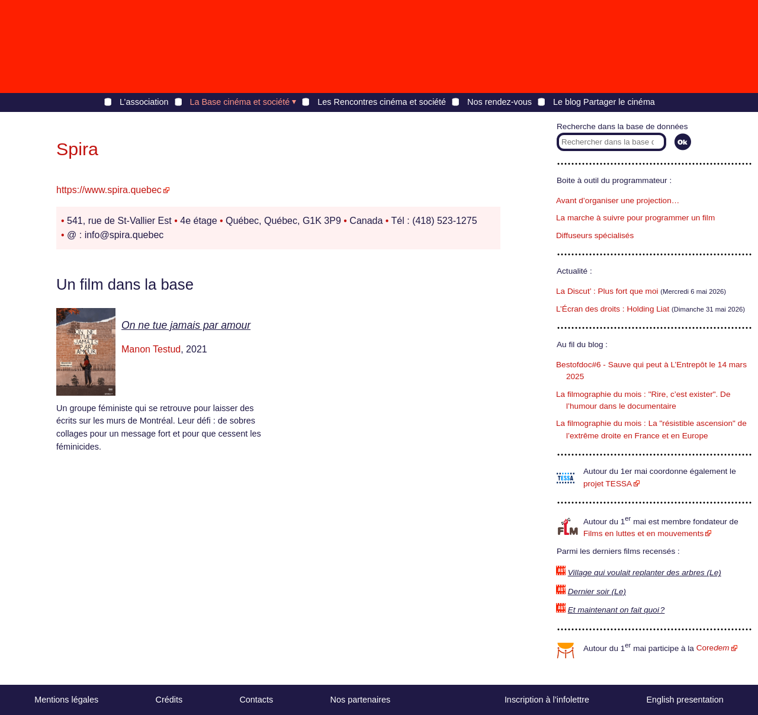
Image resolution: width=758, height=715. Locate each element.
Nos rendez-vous (499, 102)
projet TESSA (607, 483)
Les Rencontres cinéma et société (381, 102)
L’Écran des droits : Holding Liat (612, 308)
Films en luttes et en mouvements (643, 533)
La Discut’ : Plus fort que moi (607, 291)
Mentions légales (66, 699)
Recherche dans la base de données (622, 126)
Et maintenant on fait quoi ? (616, 609)
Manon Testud (151, 349)
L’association (144, 102)
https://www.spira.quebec (109, 190)
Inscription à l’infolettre (547, 699)
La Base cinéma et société (240, 102)
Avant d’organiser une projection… (617, 200)
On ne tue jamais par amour (185, 325)
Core (713, 647)
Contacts (256, 699)
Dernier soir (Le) (597, 591)
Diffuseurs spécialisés (595, 235)
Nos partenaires (360, 699)
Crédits (169, 699)
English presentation (684, 699)
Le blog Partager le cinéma (604, 102)
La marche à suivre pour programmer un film (635, 217)
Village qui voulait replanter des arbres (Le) (644, 572)
